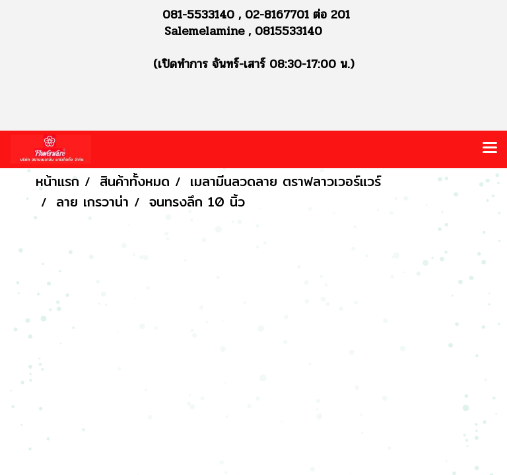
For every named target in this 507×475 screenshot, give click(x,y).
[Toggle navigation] (489, 149)
